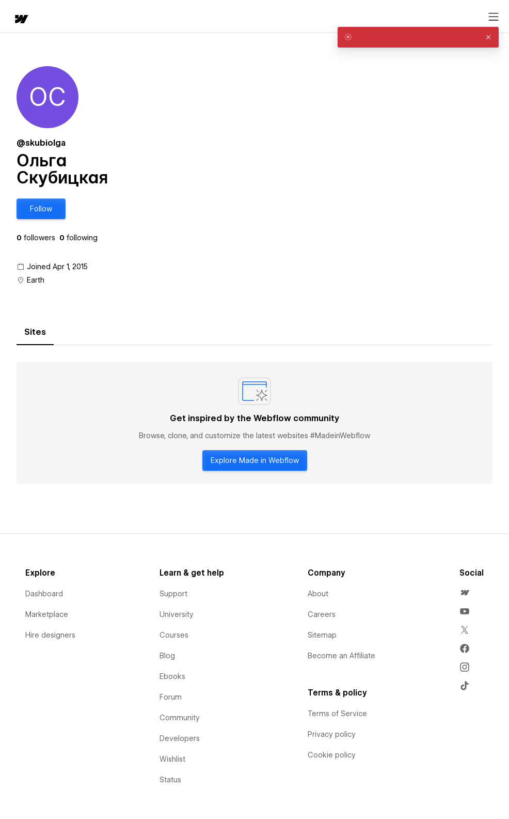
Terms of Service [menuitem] (337, 713)
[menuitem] (464, 593)
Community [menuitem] (180, 718)
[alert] (418, 37)
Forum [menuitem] (171, 697)
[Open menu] (493, 17)
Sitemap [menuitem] (322, 635)
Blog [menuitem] (167, 656)
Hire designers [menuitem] (50, 635)
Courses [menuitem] (174, 635)
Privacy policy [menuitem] (332, 734)
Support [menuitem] (173, 594)
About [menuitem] (318, 594)
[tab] (35, 332)
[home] (20, 20)
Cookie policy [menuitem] (332, 755)
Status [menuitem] (170, 780)
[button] (41, 208)
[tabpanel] (254, 422)
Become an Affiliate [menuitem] (341, 656)
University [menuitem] (177, 614)
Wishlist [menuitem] (172, 759)
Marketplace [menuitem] (46, 614)
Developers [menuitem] (180, 738)
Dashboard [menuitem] (44, 594)
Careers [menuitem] (322, 614)
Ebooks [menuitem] (172, 676)
